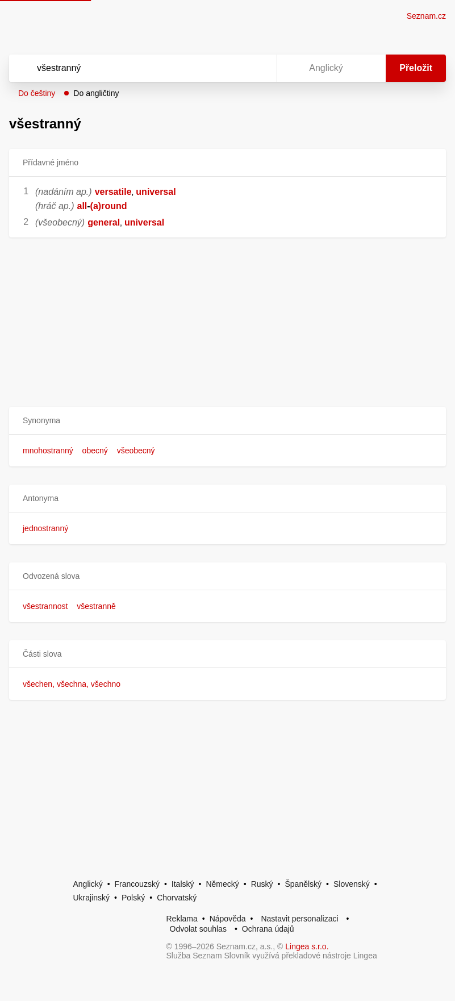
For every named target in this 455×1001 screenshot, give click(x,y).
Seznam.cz (426, 15)
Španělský (303, 884)
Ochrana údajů (268, 928)
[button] (227, 421)
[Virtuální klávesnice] (257, 68)
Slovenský (351, 884)
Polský (133, 897)
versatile (113, 192)
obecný (95, 450)
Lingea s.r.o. (306, 946)
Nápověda (228, 918)
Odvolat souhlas (198, 928)
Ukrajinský (91, 897)
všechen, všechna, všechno (71, 684)
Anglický (88, 884)
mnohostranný (48, 450)
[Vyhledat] (128, 68)
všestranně (96, 606)
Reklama (182, 918)
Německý (222, 884)
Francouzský (137, 884)
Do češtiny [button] (36, 93)
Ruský (262, 884)
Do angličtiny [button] (96, 93)
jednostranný (45, 528)
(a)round (108, 206)
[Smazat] (232, 68)
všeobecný (136, 450)
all (82, 206)
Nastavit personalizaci (299, 918)
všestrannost (45, 606)
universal (156, 192)
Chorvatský (177, 897)
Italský (183, 884)
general (103, 222)
